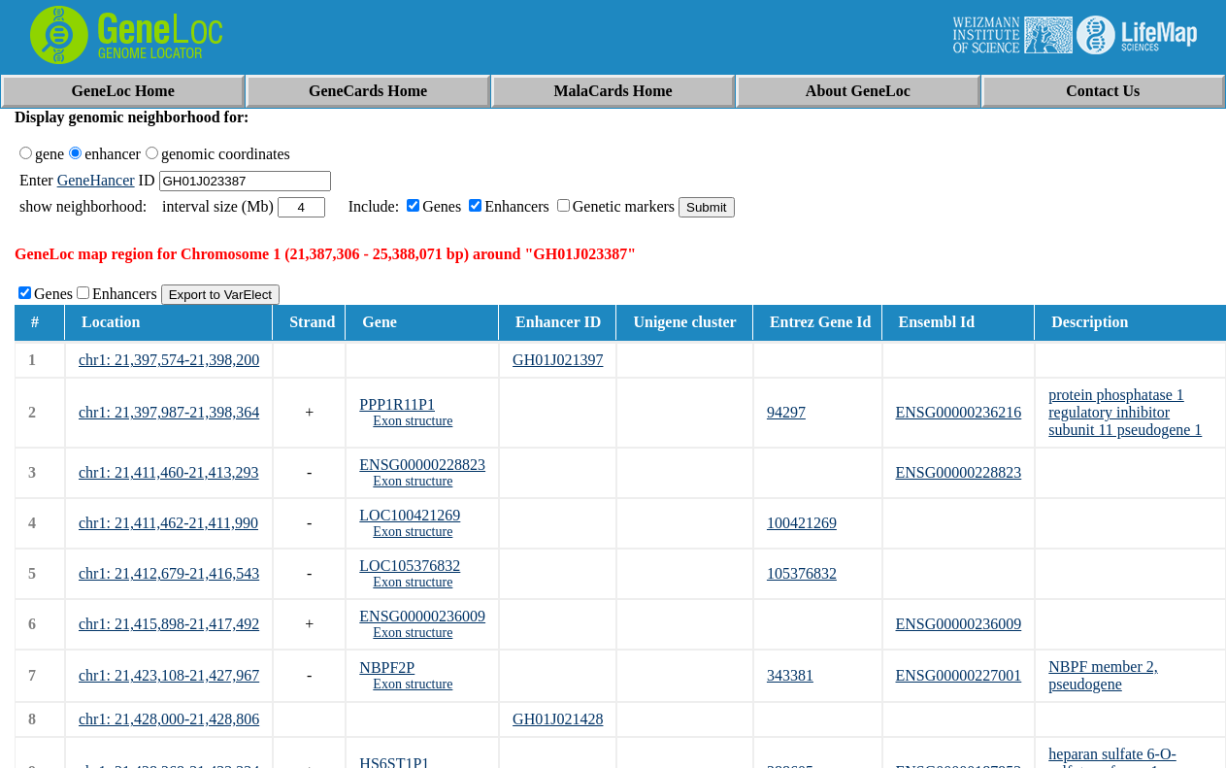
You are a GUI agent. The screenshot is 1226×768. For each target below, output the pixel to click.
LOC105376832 (409, 565)
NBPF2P (386, 667)
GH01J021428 (558, 719)
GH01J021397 (558, 359)
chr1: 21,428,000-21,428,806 (169, 719)
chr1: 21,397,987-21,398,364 (169, 412)
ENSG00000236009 (422, 616)
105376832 (802, 573)
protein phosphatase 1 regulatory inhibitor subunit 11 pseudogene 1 (1125, 412)
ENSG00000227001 (959, 675)
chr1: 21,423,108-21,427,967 (169, 675)
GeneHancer (96, 180)
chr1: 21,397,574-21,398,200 (169, 359)
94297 (786, 412)
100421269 (802, 523)
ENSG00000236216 (959, 412)
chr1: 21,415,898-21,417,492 (169, 624)
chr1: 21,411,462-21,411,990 (168, 523)
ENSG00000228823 (422, 464)
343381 (790, 675)
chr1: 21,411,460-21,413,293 (169, 472)
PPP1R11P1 (397, 404)
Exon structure (412, 421)
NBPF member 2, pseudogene (1102, 675)
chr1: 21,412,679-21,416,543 (169, 573)
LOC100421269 (409, 515)
